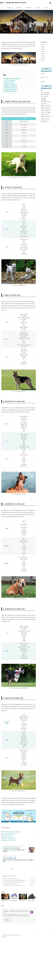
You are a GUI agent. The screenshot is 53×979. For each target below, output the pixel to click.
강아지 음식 (48, 102)
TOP (50, 935)
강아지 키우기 (43, 112)
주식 (42, 96)
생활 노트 (43, 51)
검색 (47, 3)
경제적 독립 (43, 105)
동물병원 (42, 107)
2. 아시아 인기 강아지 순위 (9, 81)
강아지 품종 (43, 102)
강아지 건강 (43, 116)
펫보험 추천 (48, 111)
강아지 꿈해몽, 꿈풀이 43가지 (9, 834)
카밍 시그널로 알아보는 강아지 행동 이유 (11, 832)
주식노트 (46, 7)
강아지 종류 (48, 116)
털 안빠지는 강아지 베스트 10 (9, 838)
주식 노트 (43, 56)
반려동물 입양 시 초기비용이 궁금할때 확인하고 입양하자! (14, 850)
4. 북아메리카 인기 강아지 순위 (10, 85)
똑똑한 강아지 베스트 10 (8, 836)
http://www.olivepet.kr (8, 856)
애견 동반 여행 (43, 121)
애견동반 (48, 112)
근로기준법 (45, 96)
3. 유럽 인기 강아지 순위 (8, 83)
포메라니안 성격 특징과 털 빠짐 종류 (10, 878)
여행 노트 (43, 58)
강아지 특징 (47, 120)
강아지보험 (47, 107)
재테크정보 (28, 7)
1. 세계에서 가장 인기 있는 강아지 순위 (11, 78)
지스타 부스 (46, 118)
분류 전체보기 (44, 42)
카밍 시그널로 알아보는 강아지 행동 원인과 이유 (12, 882)
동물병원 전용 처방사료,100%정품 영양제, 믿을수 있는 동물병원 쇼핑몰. (18, 860)
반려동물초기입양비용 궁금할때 (11, 848)
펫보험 (42, 109)
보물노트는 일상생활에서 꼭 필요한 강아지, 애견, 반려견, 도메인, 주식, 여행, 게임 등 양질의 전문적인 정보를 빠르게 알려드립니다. (16, 916)
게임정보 (37, 7)
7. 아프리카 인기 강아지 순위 (9, 91)
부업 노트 (43, 44)
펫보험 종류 (46, 94)
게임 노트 (43, 53)
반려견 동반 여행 (47, 109)
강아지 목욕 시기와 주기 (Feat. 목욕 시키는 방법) (13, 885)
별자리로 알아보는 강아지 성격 (9, 840)
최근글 (42, 77)
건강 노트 (43, 60)
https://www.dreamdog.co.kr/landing (11, 846)
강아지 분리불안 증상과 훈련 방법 (9, 883)
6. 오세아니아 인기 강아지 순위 (10, 89)
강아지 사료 (48, 105)
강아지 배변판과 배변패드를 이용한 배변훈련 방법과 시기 (14, 880)
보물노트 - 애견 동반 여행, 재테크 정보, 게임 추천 (13, 3)
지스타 (47, 114)
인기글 (46, 77)
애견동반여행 (46, 93)
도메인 (42, 118)
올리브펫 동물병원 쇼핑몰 (9, 858)
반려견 (42, 93)
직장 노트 (43, 47)
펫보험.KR (9, 7)
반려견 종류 (43, 98)
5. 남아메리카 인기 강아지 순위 (10, 87)
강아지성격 (43, 111)
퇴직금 (42, 94)
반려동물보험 (43, 100)
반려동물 (42, 120)
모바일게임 (43, 114)
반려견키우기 (19, 7)
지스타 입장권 (43, 103)
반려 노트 (5, 876)
